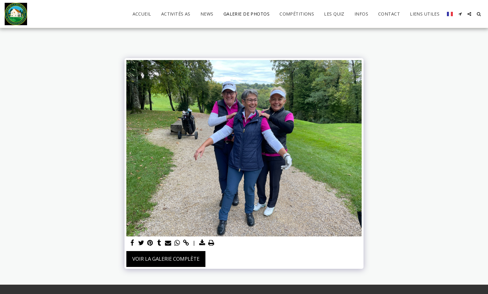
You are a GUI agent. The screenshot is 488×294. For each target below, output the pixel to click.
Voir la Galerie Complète (165, 258)
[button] (460, 14)
